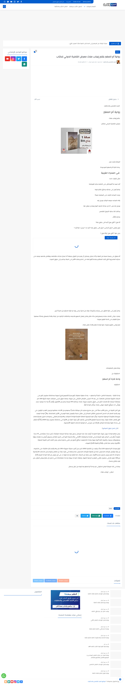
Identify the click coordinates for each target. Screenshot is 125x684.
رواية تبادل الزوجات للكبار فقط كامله (98, 594)
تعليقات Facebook (51, 580)
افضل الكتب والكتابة (61, 6)
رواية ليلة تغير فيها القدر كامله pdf (99, 646)
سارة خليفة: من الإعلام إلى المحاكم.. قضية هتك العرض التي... (88, 43)
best (117, 52)
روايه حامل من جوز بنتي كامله (100, 611)
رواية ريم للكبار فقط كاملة (101, 603)
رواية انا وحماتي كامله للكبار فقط (99, 629)
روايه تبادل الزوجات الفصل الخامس (99, 664)
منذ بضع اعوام (104, 591)
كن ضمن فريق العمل (58, 2)
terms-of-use (76, 2)
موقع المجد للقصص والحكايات (97, 681)
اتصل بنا (69, 2)
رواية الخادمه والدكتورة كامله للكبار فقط (97, 638)
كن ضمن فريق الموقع (110, 428)
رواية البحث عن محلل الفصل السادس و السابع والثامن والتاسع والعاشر (98, 656)
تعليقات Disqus (38, 580)
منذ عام (105, 644)
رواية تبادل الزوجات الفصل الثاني (100, 620)
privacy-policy (87, 2)
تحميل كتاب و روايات (75, 6)
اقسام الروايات (91, 6)
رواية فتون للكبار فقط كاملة (100, 673)
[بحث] (4, 6)
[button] (108, 516)
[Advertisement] (62, 25)
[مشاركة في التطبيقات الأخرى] (77, 515)
